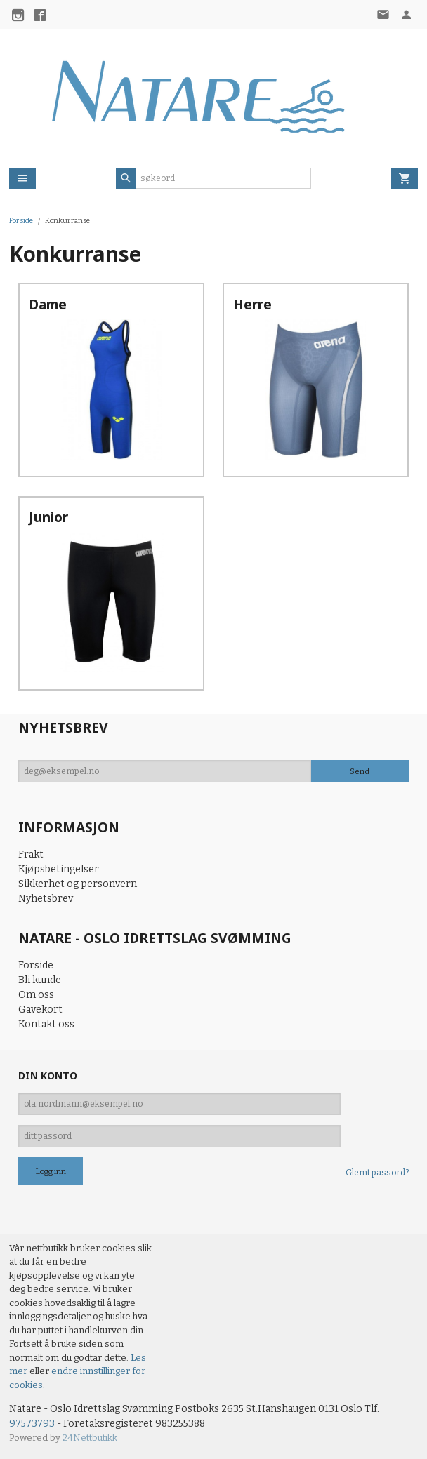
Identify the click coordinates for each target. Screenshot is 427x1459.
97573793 (32, 1424)
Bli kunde (39, 980)
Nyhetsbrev (45, 899)
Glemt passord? (377, 1173)
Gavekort (40, 1009)
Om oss (36, 995)
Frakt (31, 854)
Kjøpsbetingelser (58, 869)
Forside (21, 220)
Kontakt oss (46, 1024)
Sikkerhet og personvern (77, 884)
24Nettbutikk (90, 1437)
